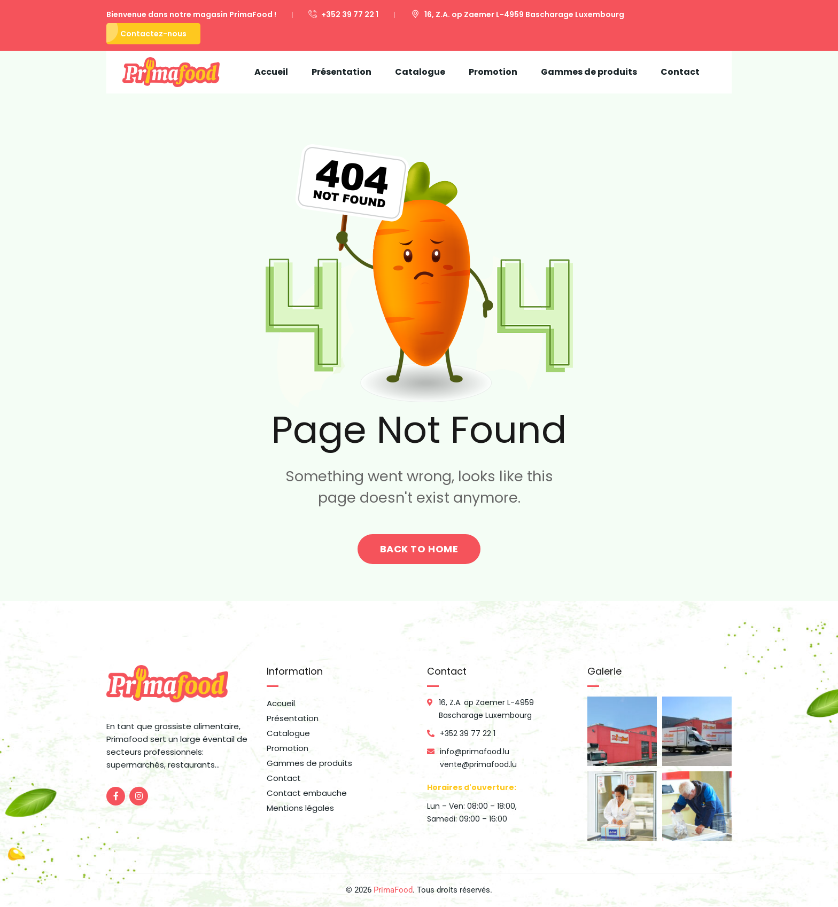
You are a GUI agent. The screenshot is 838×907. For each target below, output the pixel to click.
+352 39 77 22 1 (343, 14)
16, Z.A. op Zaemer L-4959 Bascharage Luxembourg (517, 14)
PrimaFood (393, 890)
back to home (419, 549)
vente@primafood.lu (478, 764)
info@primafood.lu (474, 751)
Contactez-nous (153, 33)
